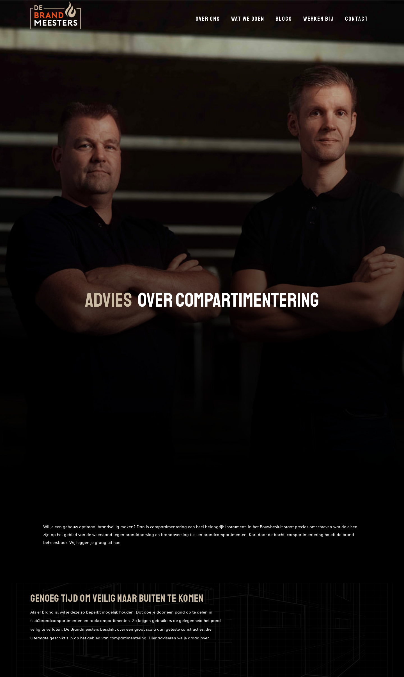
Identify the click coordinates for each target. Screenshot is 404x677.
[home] (55, 16)
